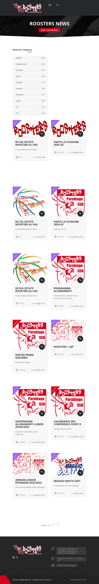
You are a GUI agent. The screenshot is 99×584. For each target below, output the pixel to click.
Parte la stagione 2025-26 (66, 143)
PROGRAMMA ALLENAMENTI (63, 289)
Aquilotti (30, 57)
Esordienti (30, 70)
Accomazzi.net (46, 580)
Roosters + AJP (64, 346)
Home (43, 30)
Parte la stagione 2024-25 (66, 223)
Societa (30, 100)
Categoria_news (30, 64)
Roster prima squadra (24, 356)
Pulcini (30, 76)
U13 (30, 106)
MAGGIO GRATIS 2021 (67, 481)
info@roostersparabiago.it (67, 565)
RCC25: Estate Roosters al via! (26, 223)
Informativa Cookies (78, 580)
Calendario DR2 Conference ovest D (67, 423)
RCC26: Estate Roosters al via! (26, 143)
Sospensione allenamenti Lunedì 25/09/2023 (29, 424)
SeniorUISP (30, 94)
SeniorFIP (30, 88)
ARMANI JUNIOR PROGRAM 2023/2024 (28, 481)
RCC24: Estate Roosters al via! (26, 289)
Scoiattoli (30, 82)
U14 (30, 113)
